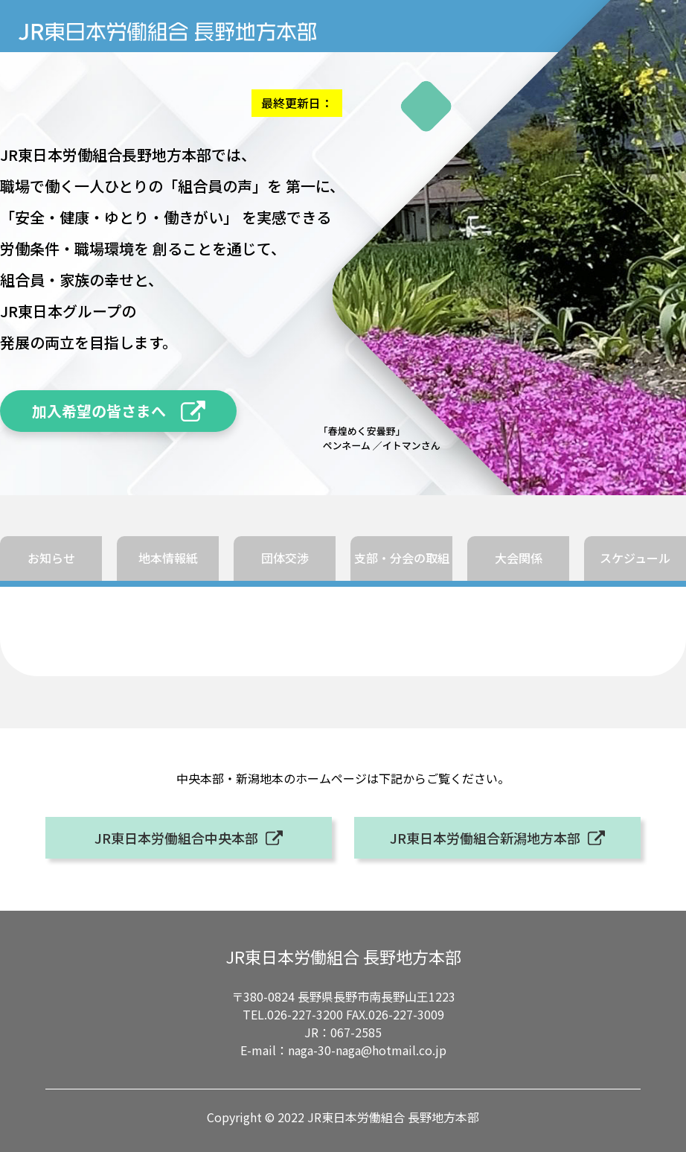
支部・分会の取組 (401, 558)
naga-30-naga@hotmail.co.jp (367, 1050)
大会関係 (518, 558)
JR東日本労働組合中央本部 (176, 837)
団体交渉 (285, 558)
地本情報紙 (168, 558)
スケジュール (635, 558)
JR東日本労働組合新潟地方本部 (485, 837)
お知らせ (51, 558)
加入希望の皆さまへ (99, 410)
